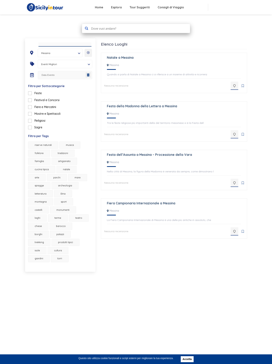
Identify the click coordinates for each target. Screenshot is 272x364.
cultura (60, 264)
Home (99, 7)
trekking (41, 256)
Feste (40, 99)
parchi (59, 183)
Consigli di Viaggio (171, 7)
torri (62, 272)
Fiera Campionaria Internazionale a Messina (141, 203)
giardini (41, 272)
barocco (63, 240)
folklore (41, 159)
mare (40, 191)
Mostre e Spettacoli (50, 119)
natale (68, 175)
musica (72, 151)
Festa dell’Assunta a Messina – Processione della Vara (149, 155)
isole (39, 264)
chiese (40, 240)
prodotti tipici (67, 256)
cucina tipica (44, 175)
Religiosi (42, 126)
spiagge (61, 191)
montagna (62, 207)
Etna (39, 207)
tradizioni (65, 159)
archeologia (44, 199)
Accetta (187, 359)
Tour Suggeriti (140, 7)
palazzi (62, 248)
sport (40, 215)
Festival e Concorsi (49, 106)
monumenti (43, 224)
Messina (114, 65)
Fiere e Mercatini (47, 113)
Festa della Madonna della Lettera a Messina (142, 106)
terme (40, 232)
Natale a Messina (120, 57)
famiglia (41, 167)
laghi (67, 224)
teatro (61, 232)
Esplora (116, 7)
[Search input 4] (138, 28)
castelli (61, 215)
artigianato (66, 167)
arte (39, 183)
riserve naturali (45, 151)
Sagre (41, 133)
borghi (41, 248)
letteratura (71, 199)
